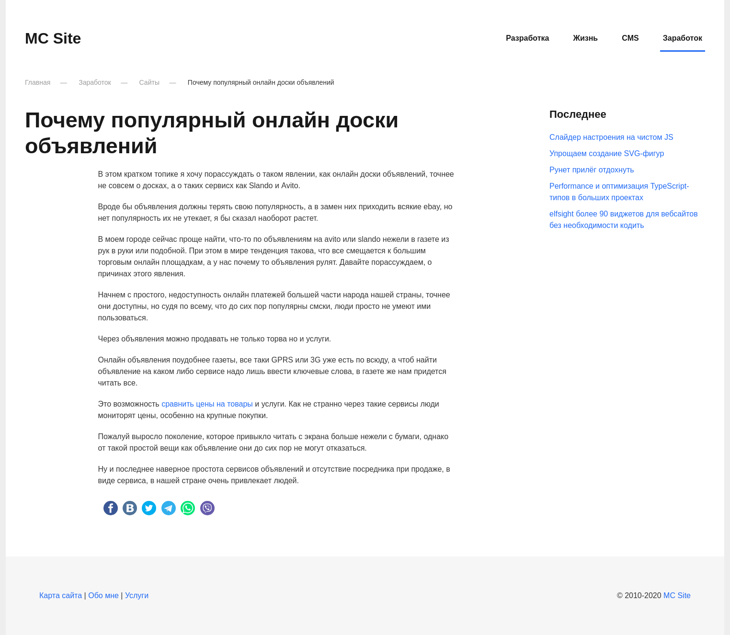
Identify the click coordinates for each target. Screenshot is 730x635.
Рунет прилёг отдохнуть (591, 170)
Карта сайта (60, 595)
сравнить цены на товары (207, 404)
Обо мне (103, 595)
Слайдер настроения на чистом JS (611, 137)
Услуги (136, 595)
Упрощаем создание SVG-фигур (606, 153)
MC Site (677, 595)
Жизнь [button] (585, 38)
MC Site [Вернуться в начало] (53, 38)
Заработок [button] (682, 38)
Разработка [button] (527, 38)
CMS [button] (630, 38)
